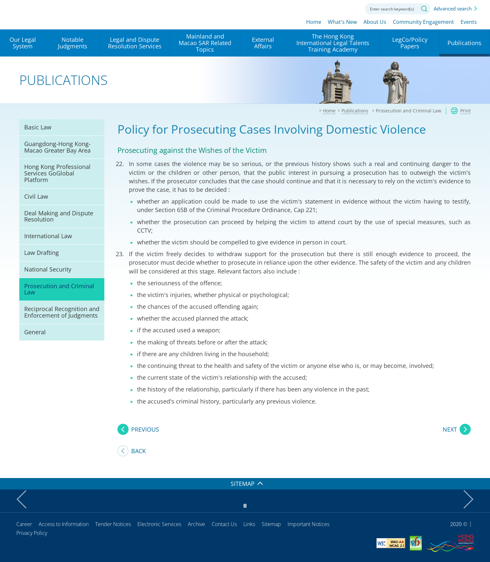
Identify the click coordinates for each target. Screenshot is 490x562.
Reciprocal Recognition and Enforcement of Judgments (61, 312)
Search (424, 9)
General (35, 332)
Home (313, 21)
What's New (342, 21)
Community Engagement (423, 21)
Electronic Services (159, 524)
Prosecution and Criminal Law (59, 289)
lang (316, 8)
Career (24, 524)
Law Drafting (41, 252)
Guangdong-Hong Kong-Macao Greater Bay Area (57, 147)
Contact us (352, 8)
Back (138, 451)
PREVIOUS (145, 429)
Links (249, 524)
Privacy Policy (31, 533)
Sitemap (271, 524)
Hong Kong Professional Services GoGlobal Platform (57, 173)
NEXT (450, 429)
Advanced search (453, 8)
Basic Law (37, 127)
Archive (196, 524)
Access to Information (64, 524)
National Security (47, 269)
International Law (48, 236)
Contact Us (224, 524)
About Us (374, 21)
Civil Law (36, 196)
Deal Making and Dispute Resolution (58, 216)
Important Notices (308, 524)
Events (469, 21)
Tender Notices (113, 524)
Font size (334, 8)
